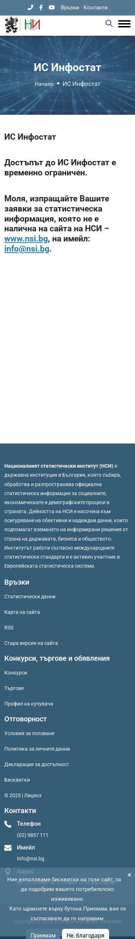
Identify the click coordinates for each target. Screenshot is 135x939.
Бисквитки (17, 780)
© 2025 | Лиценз (22, 795)
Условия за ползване (29, 733)
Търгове (14, 688)
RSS (8, 627)
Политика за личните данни (37, 749)
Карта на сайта (22, 612)
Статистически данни (29, 596)
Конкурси (15, 673)
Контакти (96, 7)
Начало (44, 84)
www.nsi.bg (26, 239)
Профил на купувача (28, 704)
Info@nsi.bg (30, 858)
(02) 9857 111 (33, 835)
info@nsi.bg (26, 249)
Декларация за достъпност (36, 764)
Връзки (70, 7)
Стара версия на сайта (31, 643)
